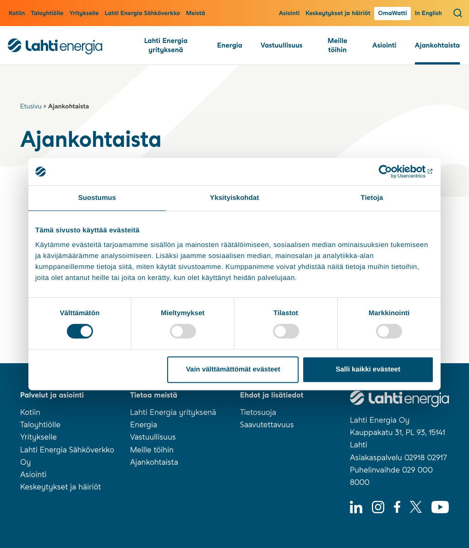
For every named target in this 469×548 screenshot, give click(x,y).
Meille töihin (337, 45)
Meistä (195, 13)
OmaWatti (392, 13)
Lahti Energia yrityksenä (166, 45)
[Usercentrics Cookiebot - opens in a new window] (394, 171)
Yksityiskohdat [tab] (234, 198)
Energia (229, 45)
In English (428, 13)
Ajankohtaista (437, 45)
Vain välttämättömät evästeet (233, 369)
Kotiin (17, 13)
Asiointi (289, 13)
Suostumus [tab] (97, 198)
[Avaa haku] (458, 12)
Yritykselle (83, 13)
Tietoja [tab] (372, 198)
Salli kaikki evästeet (368, 369)
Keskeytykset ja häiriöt (337, 13)
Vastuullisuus (281, 45)
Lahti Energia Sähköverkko (142, 13)
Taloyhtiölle (47, 13)
